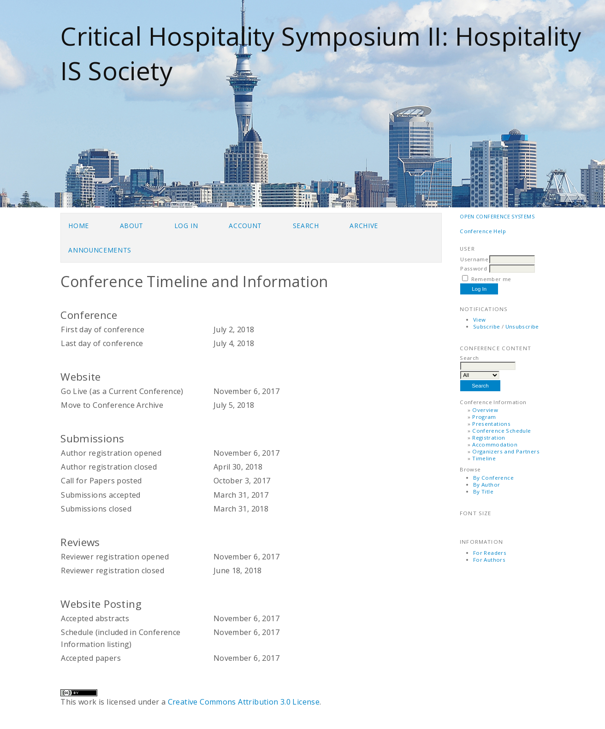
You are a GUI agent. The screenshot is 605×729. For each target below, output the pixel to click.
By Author (486, 484)
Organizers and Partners (506, 451)
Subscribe (486, 326)
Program (484, 416)
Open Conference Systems (497, 216)
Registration (488, 437)
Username (474, 259)
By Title (483, 491)
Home (78, 225)
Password (473, 268)
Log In (186, 225)
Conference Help (483, 231)
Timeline (484, 458)
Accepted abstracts (95, 618)
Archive (364, 225)
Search (306, 225)
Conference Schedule (501, 430)
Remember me (491, 279)
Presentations (491, 423)
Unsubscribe (522, 326)
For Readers (489, 552)
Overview (485, 409)
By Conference (493, 477)
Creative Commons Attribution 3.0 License (244, 702)
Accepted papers (91, 658)
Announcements (99, 250)
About (131, 225)
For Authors (489, 559)
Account (245, 225)
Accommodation (494, 444)
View (479, 319)
